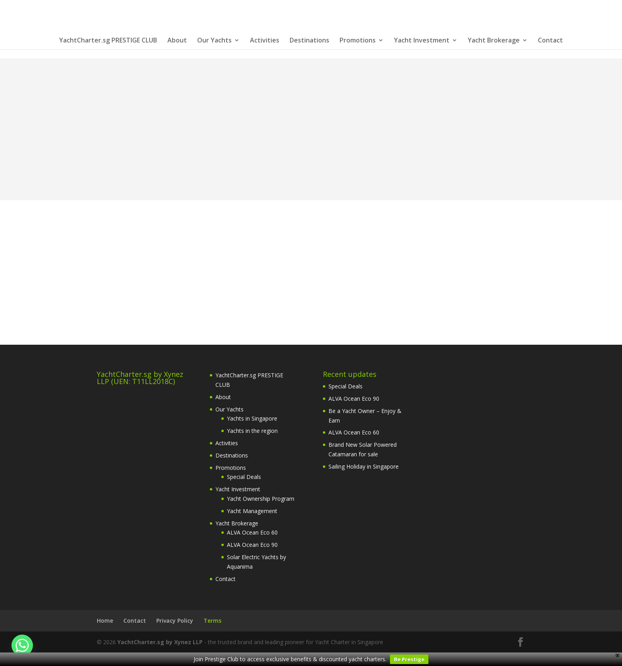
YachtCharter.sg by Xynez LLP (160, 642)
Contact (550, 40)
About (177, 40)
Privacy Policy (174, 620)
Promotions (358, 40)
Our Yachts (214, 40)
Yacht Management (252, 511)
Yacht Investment (421, 40)
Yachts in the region (252, 430)
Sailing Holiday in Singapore (363, 466)
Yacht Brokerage (494, 40)
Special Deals (244, 477)
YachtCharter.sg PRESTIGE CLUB (108, 40)
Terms (212, 620)
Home (105, 620)
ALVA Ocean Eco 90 (252, 544)
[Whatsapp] (22, 645)
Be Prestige (409, 659)
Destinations (309, 40)
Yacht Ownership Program (260, 498)
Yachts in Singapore (252, 418)
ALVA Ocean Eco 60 (252, 532)
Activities (264, 40)
